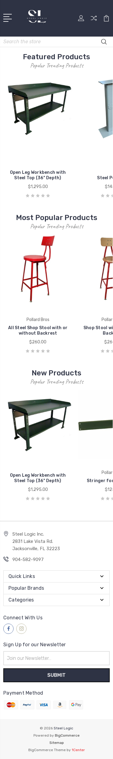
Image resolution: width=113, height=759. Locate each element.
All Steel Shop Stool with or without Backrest (37, 330)
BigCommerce (67, 735)
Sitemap (56, 743)
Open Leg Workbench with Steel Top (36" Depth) (38, 175)
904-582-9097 (28, 559)
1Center (78, 750)
